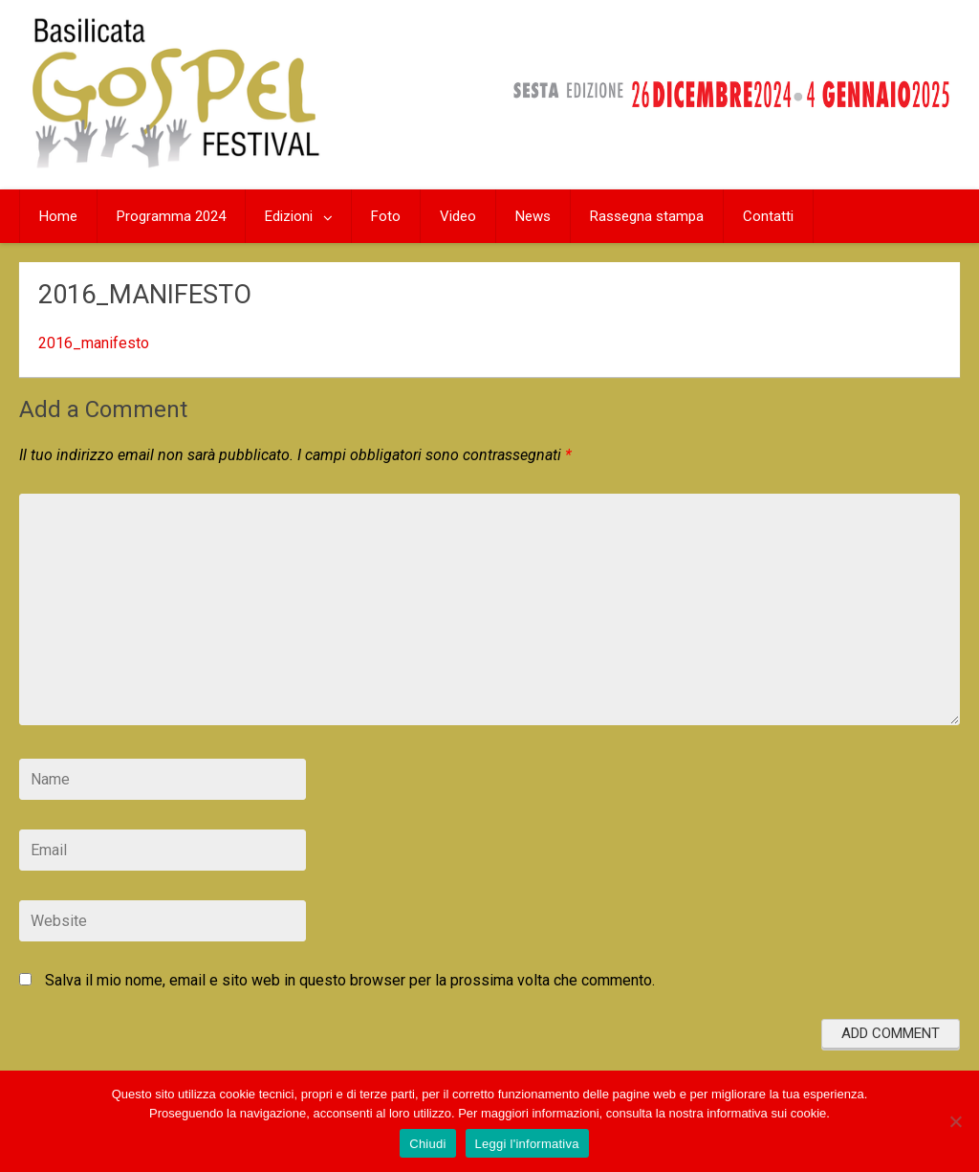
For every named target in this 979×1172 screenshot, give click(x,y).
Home (58, 216)
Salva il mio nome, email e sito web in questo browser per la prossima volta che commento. (350, 980)
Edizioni (289, 216)
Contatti (768, 216)
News (533, 216)
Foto (386, 216)
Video (458, 216)
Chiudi (427, 1144)
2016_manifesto (93, 343)
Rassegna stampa (647, 216)
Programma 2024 (171, 216)
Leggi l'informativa (527, 1144)
